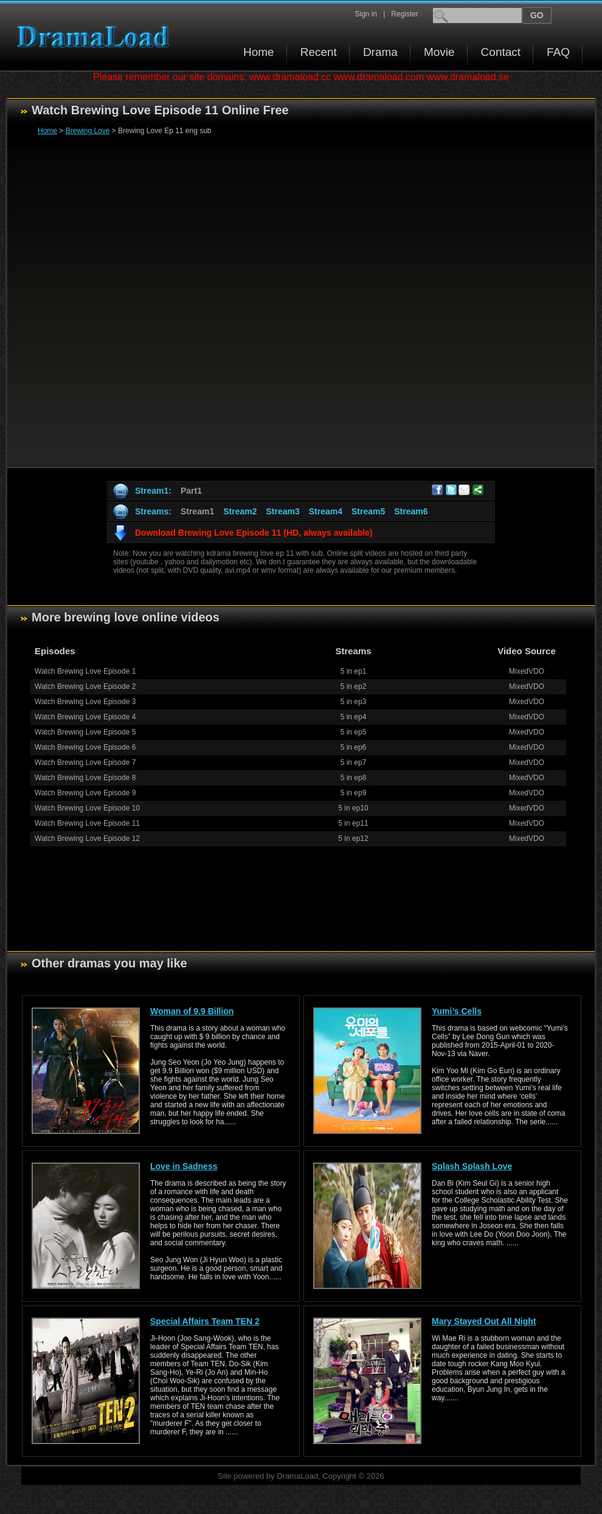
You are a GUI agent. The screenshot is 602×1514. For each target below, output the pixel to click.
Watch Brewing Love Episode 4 (85, 717)
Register (404, 14)
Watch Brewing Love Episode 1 (85, 671)
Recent (318, 52)
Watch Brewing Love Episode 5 (85, 732)
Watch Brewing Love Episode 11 (87, 823)
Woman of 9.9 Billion (192, 1011)
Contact (501, 52)
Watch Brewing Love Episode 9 (85, 793)
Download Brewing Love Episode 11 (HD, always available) (254, 533)
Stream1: (153, 491)
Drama (380, 52)
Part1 (191, 491)
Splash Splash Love (472, 1166)
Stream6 (410, 511)
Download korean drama (96, 37)
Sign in (366, 14)
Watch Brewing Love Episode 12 (87, 838)
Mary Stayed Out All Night (484, 1321)
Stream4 (325, 511)
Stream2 (240, 511)
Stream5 (368, 511)
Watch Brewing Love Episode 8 (85, 777)
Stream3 (282, 511)
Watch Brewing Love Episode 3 (85, 701)
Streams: (153, 511)
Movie (439, 52)
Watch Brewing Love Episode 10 (87, 808)
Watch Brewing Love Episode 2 (85, 686)
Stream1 (197, 511)
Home (258, 52)
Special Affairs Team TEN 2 (205, 1321)
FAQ (558, 52)
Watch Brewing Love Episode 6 (85, 747)
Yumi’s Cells (457, 1011)
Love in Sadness (183, 1166)
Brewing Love (88, 130)
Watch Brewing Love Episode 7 (85, 762)
